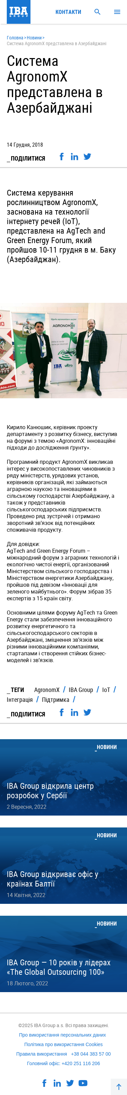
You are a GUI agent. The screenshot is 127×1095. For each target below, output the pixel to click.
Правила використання (41, 1054)
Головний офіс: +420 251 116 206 (63, 1063)
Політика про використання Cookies (63, 1044)
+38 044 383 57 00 (91, 1054)
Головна (15, 37)
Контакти (68, 12)
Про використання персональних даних (62, 1035)
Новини (34, 37)
